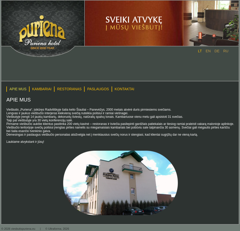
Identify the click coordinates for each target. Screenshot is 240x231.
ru (225, 51)
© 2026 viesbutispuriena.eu (18, 228)
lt (200, 51)
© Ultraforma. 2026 (57, 228)
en (208, 51)
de (217, 51)
